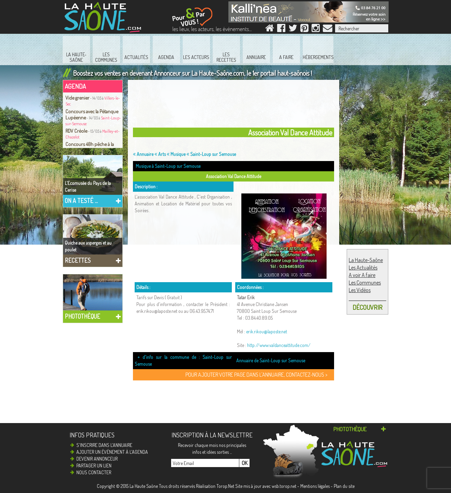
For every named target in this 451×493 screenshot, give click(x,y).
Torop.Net (225, 486)
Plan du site (344, 486)
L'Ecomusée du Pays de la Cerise (88, 186)
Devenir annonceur (97, 459)
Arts (160, 154)
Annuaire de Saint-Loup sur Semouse (270, 360)
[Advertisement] (235, 105)
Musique (176, 154)
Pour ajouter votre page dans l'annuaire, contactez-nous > (256, 374)
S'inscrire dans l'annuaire (104, 445)
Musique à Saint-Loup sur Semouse (168, 166)
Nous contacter (93, 472)
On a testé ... (81, 200)
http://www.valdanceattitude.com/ (279, 345)
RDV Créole (76, 131)
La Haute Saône (144, 486)
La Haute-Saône (366, 260)
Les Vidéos (360, 290)
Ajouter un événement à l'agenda (112, 452)
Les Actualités (363, 267)
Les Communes (365, 282)
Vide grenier (77, 98)
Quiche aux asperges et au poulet (88, 246)
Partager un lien (93, 465)
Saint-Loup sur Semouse (211, 154)
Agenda (75, 86)
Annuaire (143, 154)
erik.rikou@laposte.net (266, 331)
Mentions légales (315, 486)
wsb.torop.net (284, 486)
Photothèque (82, 316)
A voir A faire (362, 275)
